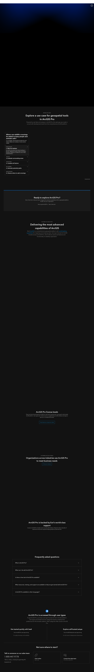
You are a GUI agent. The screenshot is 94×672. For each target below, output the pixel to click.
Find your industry (47, 464)
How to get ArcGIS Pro (43, 204)
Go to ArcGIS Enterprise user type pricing (73, 632)
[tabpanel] (47, 200)
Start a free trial (52, 204)
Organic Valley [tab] (34, 472)
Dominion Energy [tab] (25, 472)
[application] (47, 155)
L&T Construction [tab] (16, 472)
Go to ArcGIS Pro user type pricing (21, 632)
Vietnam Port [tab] (7, 472)
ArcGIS (32, 231)
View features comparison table (47, 422)
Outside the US (7, 662)
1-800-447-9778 (11, 656)
